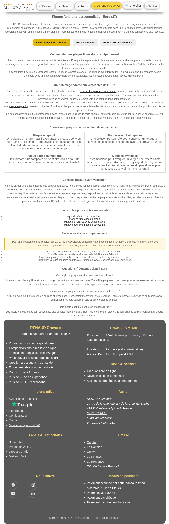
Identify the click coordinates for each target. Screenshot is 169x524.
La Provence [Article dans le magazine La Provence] (95, 461)
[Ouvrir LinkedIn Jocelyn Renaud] (33, 493)
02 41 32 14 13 (97, 413)
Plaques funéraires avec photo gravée (84, 221)
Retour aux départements (118, 42)
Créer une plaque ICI (107, 5)
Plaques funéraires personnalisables (84, 216)
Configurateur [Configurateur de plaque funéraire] (18, 415)
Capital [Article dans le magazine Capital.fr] (92, 442)
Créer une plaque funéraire (51, 42)
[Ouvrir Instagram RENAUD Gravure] (33, 485)
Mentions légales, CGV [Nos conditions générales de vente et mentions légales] (24, 425)
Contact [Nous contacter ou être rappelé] (14, 420)
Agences (152, 5)
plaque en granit (18, 106)
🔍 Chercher (133, 5)
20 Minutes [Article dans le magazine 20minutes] (94, 456)
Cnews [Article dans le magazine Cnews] (91, 451)
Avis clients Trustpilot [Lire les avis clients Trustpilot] (23, 398)
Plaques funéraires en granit (84, 219)
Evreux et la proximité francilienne (98, 91)
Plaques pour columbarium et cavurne (84, 224)
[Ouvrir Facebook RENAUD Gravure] (13, 485)
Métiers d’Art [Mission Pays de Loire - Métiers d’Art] (17, 456)
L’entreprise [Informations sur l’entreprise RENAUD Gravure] (17, 410)
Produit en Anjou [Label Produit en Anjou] (20, 446)
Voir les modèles (85, 42)
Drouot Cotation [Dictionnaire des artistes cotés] (19, 451)
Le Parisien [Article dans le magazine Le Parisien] (94, 447)
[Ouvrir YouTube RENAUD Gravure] (13, 493)
